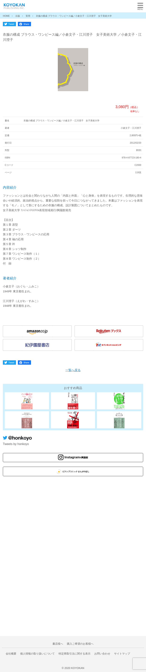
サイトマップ (122, 653)
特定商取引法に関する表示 (74, 653)
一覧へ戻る (73, 370)
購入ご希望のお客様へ (80, 643)
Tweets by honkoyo (16, 444)
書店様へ (57, 643)
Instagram (76, 457)
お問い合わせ (102, 653)
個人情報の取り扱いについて (37, 653)
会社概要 (11, 653)
